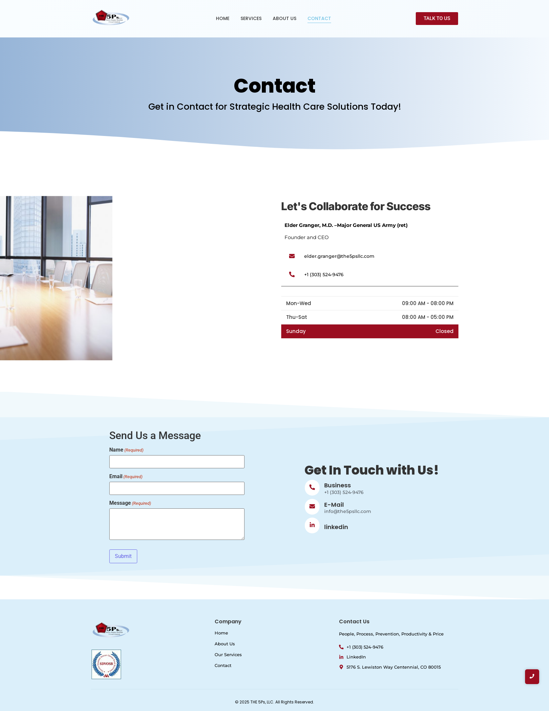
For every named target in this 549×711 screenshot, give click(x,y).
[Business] (400, 488)
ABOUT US (284, 18)
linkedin (425, 527)
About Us (225, 643)
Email (36, 476)
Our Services (228, 654)
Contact (223, 665)
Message (41, 503)
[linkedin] (400, 525)
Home (221, 632)
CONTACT (319, 18)
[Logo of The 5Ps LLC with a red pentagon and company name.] (111, 18)
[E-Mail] (400, 507)
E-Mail (423, 504)
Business (426, 485)
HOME (222, 18)
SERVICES (251, 18)
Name (37, 450)
